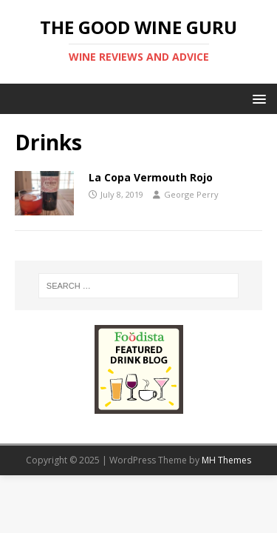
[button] (256, 98)
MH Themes (226, 460)
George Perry (191, 194)
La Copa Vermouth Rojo (151, 177)
